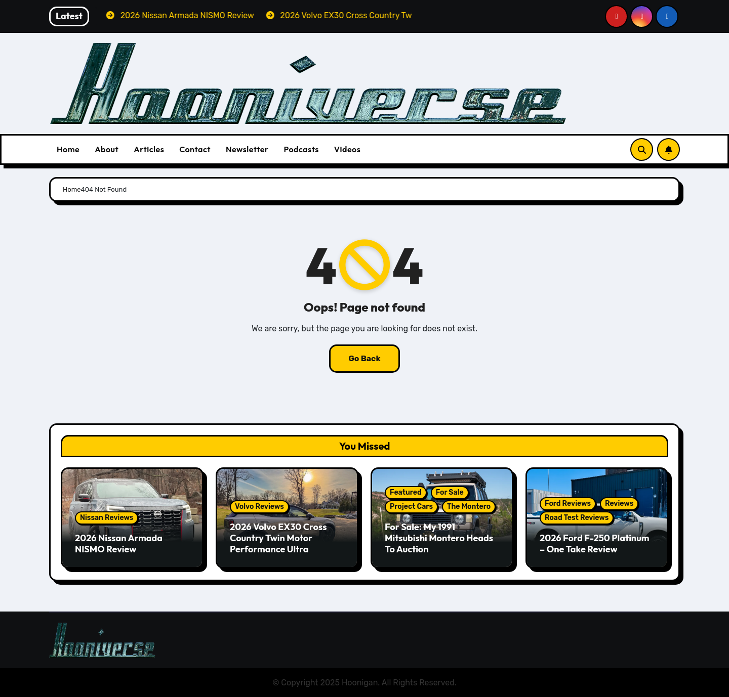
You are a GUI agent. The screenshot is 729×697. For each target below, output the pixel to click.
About (106, 149)
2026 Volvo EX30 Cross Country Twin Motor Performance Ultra (278, 537)
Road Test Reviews (577, 517)
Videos (347, 149)
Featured (406, 492)
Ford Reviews (568, 503)
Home (68, 149)
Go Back (364, 358)
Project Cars (411, 506)
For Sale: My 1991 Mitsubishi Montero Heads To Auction (439, 537)
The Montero (469, 506)
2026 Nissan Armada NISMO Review (119, 543)
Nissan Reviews (106, 517)
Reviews (619, 503)
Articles (149, 149)
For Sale (450, 492)
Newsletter (247, 149)
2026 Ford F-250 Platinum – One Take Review (595, 543)
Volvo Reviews (259, 506)
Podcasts (301, 149)
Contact (195, 149)
